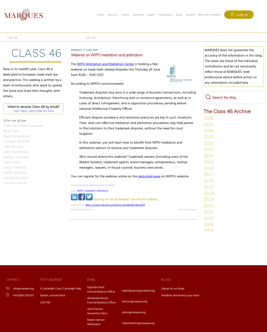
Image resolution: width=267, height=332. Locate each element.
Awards (190, 15)
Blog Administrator (17, 136)
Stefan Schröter (14, 172)
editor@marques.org (133, 312)
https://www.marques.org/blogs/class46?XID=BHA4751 (115, 205)
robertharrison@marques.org (138, 323)
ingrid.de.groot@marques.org (138, 291)
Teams (151, 15)
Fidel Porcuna (13, 146)
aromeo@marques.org (134, 301)
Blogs (179, 15)
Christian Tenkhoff (16, 141)
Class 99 (91, 37)
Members (138, 15)
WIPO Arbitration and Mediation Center (105, 64)
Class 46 (12, 37)
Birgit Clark (11, 131)
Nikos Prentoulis (15, 167)
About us (112, 15)
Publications (165, 15)
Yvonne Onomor (15, 183)
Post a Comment (187, 210)
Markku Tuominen (16, 157)
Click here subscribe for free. (33, 111)
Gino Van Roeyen (16, 152)
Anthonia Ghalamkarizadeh (23, 126)
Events (125, 15)
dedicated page (149, 176)
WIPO (80, 191)
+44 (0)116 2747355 (23, 295)
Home (100, 15)
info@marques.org (23, 289)
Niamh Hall (11, 162)
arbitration (102, 191)
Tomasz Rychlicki (15, 178)
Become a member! (210, 15)
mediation (89, 191)
